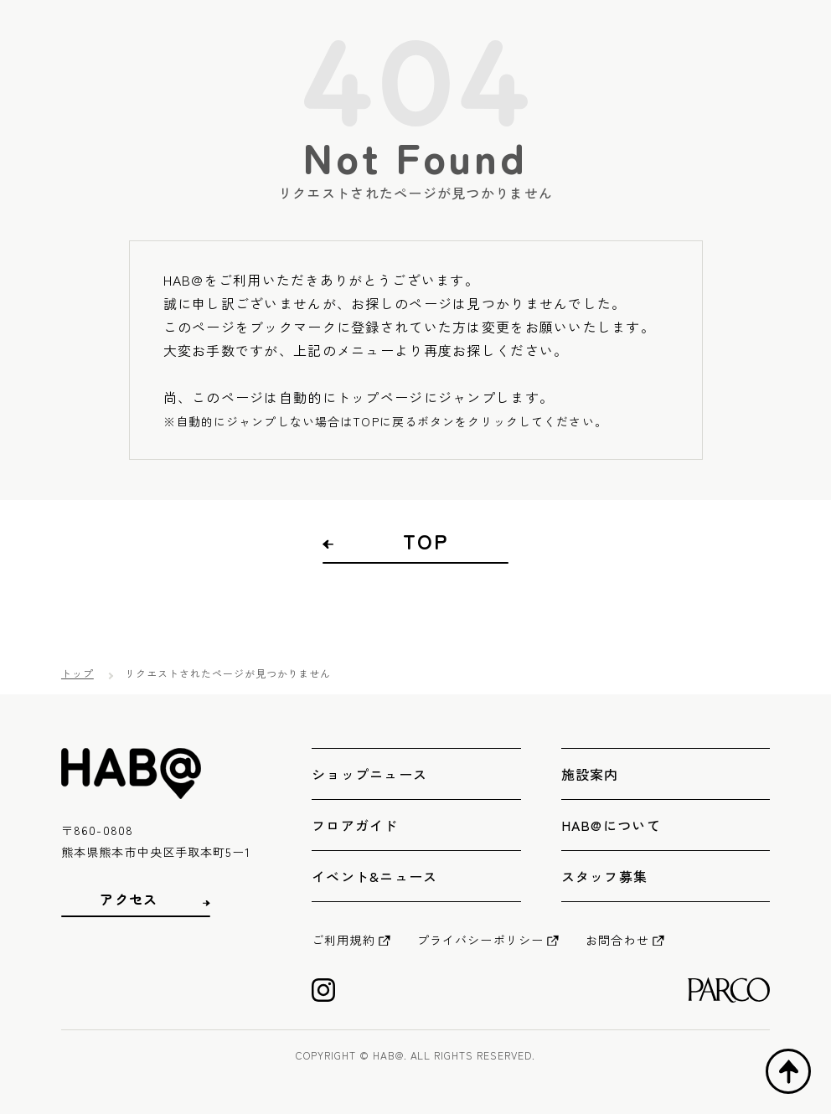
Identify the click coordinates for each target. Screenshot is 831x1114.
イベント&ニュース (375, 876)
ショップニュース (369, 774)
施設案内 (590, 774)
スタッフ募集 (604, 876)
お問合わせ (617, 939)
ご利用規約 (343, 939)
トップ (77, 673)
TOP (425, 541)
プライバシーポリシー (480, 939)
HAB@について (611, 825)
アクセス (128, 899)
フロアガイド (355, 825)
